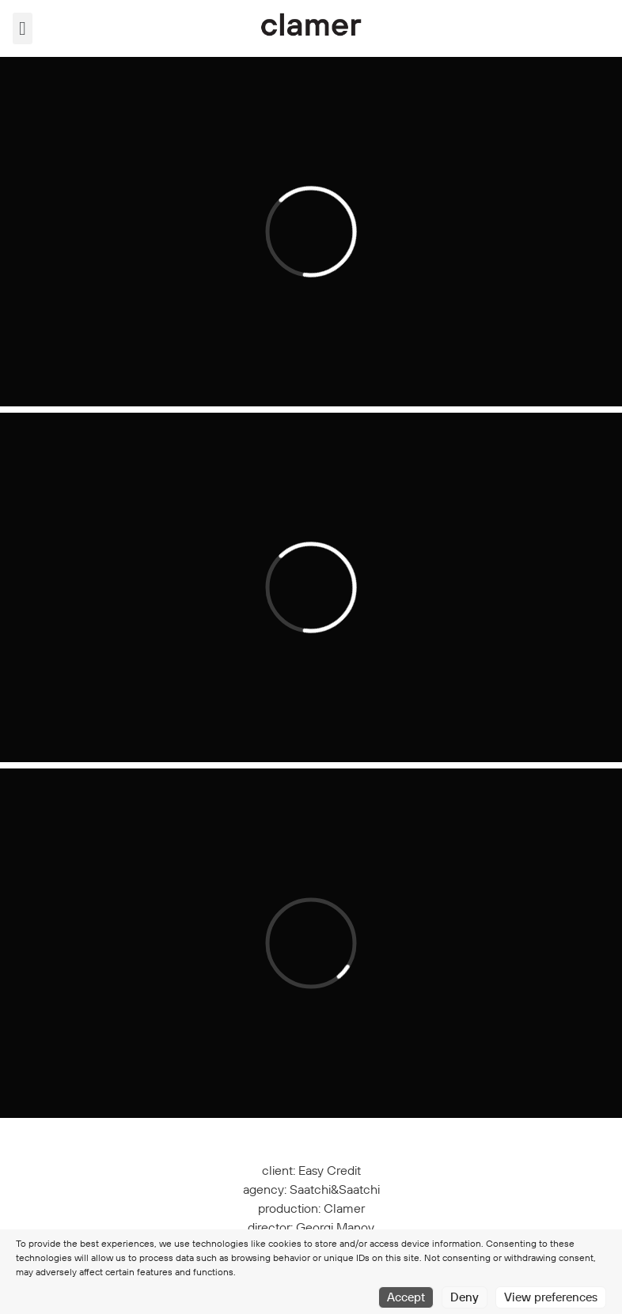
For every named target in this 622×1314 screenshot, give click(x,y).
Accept (406, 1297)
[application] (311, 231)
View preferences (550, 1297)
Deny (464, 1297)
